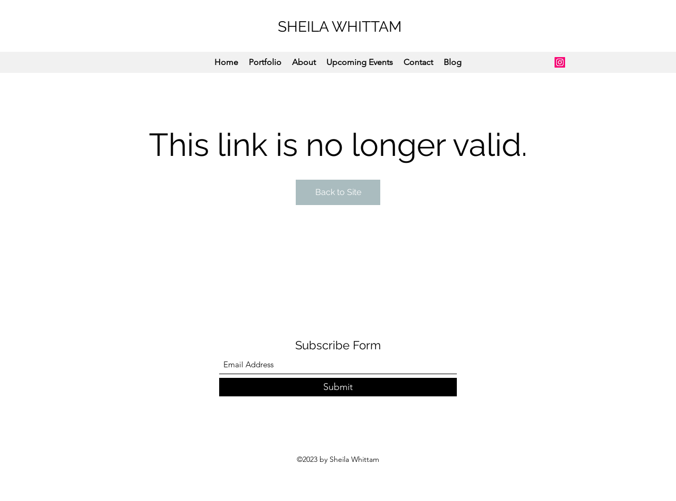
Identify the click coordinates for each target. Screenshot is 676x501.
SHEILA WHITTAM (340, 26)
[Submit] (338, 387)
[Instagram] (560, 62)
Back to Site (338, 192)
